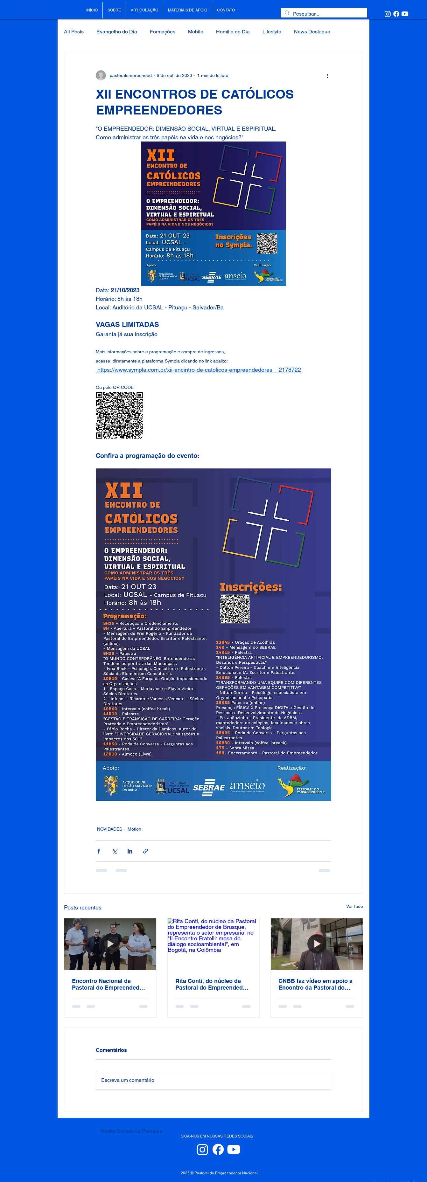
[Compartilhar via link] (146, 851)
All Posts (74, 32)
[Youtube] (405, 14)
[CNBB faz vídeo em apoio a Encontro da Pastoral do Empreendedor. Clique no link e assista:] (317, 944)
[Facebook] (396, 14)
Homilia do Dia (233, 32)
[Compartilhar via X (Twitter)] (114, 851)
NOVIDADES (109, 829)
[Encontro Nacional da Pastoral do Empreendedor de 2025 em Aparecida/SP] (110, 944)
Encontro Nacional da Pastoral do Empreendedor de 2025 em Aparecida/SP (108, 984)
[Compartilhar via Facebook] (99, 851)
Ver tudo (354, 906)
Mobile (195, 32)
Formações (162, 32)
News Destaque (312, 32)
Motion (134, 829)
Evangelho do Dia (116, 32)
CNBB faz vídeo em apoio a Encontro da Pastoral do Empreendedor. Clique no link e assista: (315, 984)
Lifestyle (271, 32)
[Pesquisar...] (323, 14)
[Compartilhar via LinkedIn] (130, 851)
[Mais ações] (327, 75)
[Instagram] (388, 14)
